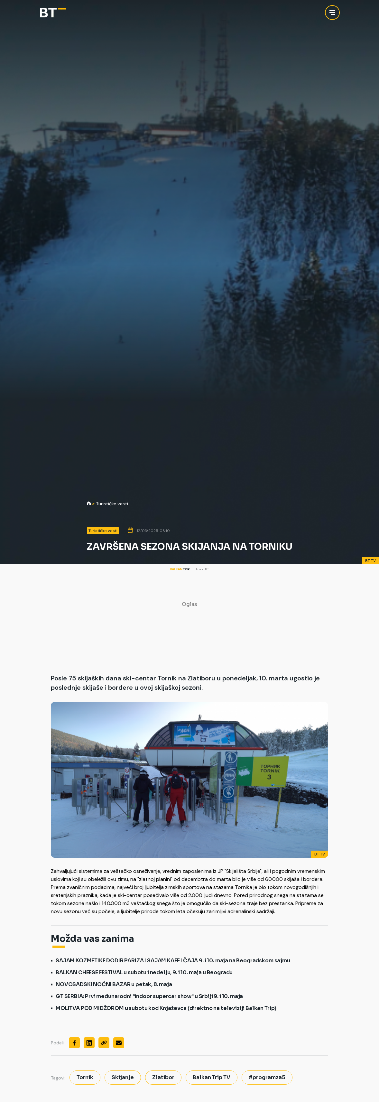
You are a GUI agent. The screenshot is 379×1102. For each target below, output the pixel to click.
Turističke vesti (112, 504)
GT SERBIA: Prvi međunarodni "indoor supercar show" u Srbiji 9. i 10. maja (149, 996)
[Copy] (103, 1042)
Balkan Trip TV (211, 1077)
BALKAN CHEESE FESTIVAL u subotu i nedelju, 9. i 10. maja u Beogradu (144, 972)
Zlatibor (163, 1077)
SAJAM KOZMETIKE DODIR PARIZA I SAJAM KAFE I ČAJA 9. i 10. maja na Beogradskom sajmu (173, 960)
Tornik (85, 1077)
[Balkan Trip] (53, 13)
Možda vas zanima (92, 939)
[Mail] (118, 1042)
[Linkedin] (89, 1042)
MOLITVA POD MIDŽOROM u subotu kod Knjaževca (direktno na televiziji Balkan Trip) (166, 1008)
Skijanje (123, 1077)
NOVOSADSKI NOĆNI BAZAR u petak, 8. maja (114, 984)
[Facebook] (74, 1042)
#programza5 (267, 1077)
